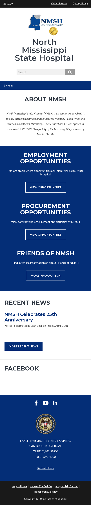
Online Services (59, 3)
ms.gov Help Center (67, 486)
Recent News (45, 468)
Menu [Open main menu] (8, 85)
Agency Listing (80, 3)
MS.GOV (7, 3)
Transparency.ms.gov (45, 491)
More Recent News (23, 346)
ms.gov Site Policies (41, 486)
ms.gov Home (19, 486)
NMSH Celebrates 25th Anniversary (31, 317)
